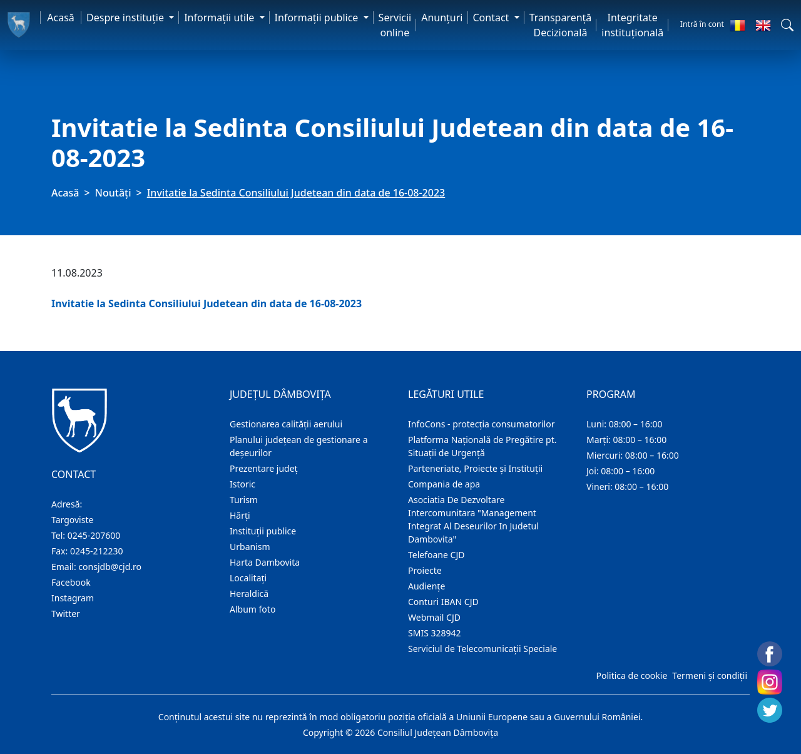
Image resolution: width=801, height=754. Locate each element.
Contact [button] (492, 17)
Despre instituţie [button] (126, 17)
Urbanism (250, 547)
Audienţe (426, 586)
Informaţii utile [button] (220, 17)
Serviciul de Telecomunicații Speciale (482, 649)
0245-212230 (96, 551)
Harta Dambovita (265, 562)
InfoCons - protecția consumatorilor (481, 424)
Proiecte (425, 570)
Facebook (71, 582)
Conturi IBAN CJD (443, 602)
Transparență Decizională (560, 25)
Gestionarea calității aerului (286, 424)
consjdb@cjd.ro (109, 567)
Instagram (72, 598)
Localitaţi (248, 578)
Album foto (252, 609)
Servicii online (395, 25)
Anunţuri (441, 17)
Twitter (65, 613)
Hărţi (240, 515)
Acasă (60, 17)
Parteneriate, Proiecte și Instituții (475, 468)
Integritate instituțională (632, 25)
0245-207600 (94, 535)
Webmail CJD (434, 617)
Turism (244, 500)
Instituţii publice (263, 531)
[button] (787, 25)
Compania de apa (444, 484)
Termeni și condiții (709, 675)
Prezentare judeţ (264, 468)
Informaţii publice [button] (318, 17)
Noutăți (113, 193)
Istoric (242, 484)
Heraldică (249, 593)
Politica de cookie (631, 675)
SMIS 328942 (434, 633)
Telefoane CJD (436, 555)
